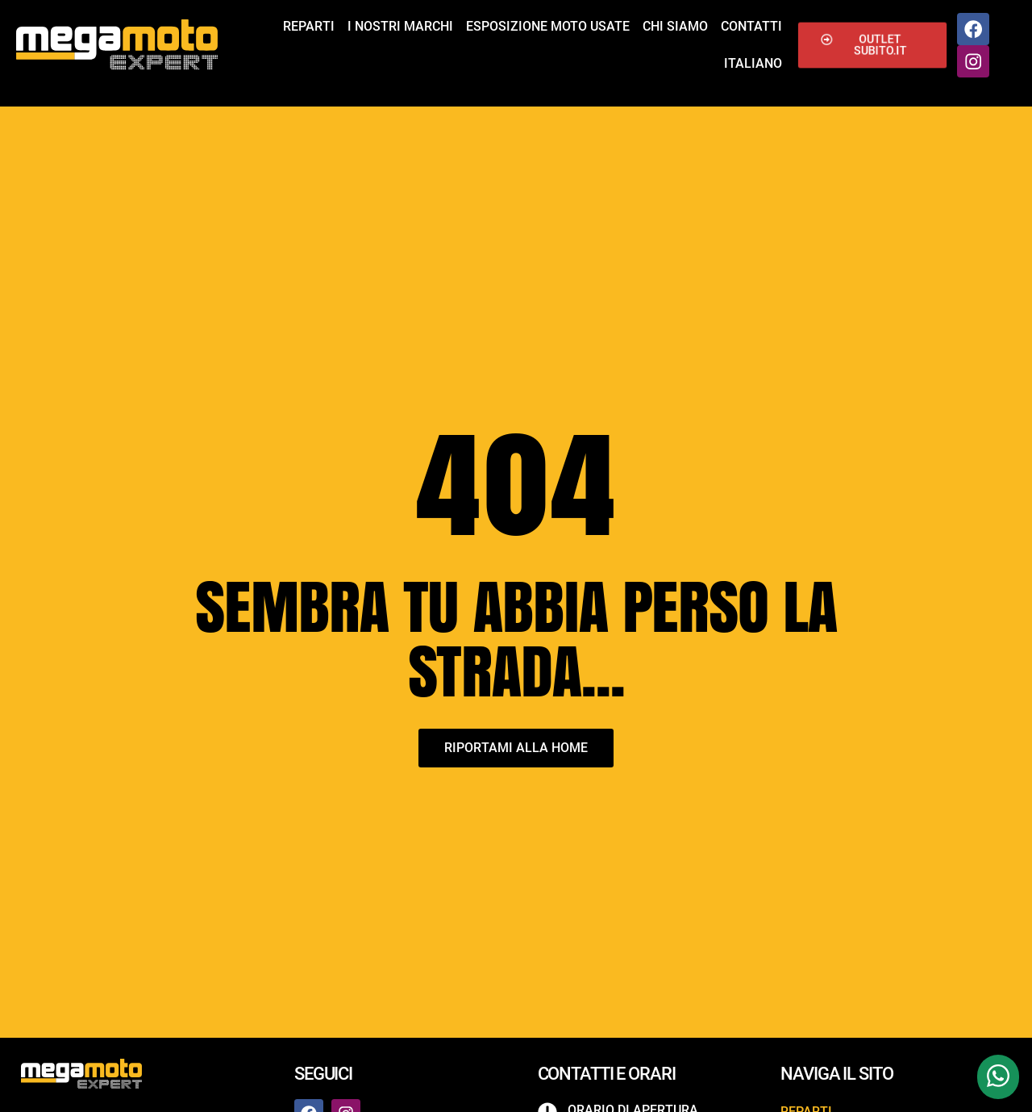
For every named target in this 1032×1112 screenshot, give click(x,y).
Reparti (309, 26)
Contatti (751, 26)
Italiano (753, 63)
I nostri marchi (400, 26)
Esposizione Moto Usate (548, 26)
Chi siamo (675, 26)
